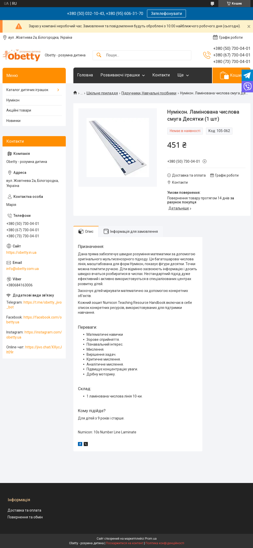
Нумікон (12, 100)
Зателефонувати (166, 13)
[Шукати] (98, 55)
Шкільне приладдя (102, 93)
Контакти (161, 75)
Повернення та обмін (25, 517)
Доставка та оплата (24, 510)
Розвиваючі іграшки (120, 75)
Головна (85, 75)
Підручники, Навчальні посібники (148, 93)
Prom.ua (151, 538)
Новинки (13, 121)
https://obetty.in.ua (21, 252)
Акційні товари (18, 110)
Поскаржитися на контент (124, 543)
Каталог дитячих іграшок (27, 90)
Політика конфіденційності (164, 543)
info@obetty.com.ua (22, 269)
